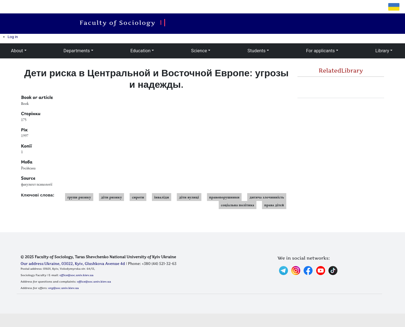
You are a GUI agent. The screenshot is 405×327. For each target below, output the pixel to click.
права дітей (274, 204)
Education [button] (140, 50)
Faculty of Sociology (120, 22)
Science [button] (199, 50)
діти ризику (111, 197)
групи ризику (79, 197)
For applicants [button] (320, 50)
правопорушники (224, 197)
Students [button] (256, 50)
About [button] (17, 50)
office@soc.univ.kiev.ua (76, 275)
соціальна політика (237, 204)
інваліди (161, 197)
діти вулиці (189, 197)
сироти (138, 197)
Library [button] (382, 50)
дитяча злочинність (266, 197)
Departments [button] (76, 50)
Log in (13, 36)
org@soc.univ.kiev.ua (63, 288)
